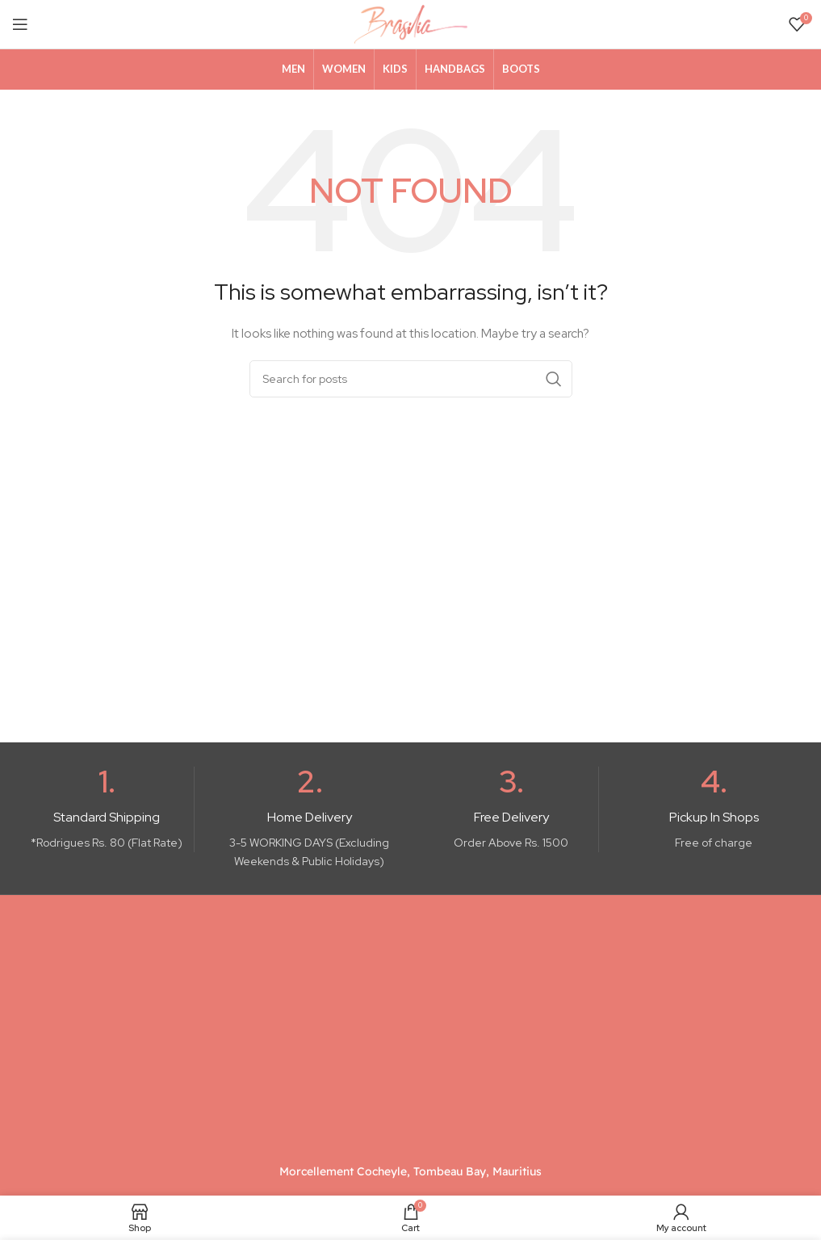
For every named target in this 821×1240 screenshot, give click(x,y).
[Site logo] (410, 23)
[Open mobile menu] (20, 24)
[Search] (410, 378)
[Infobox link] (107, 809)
